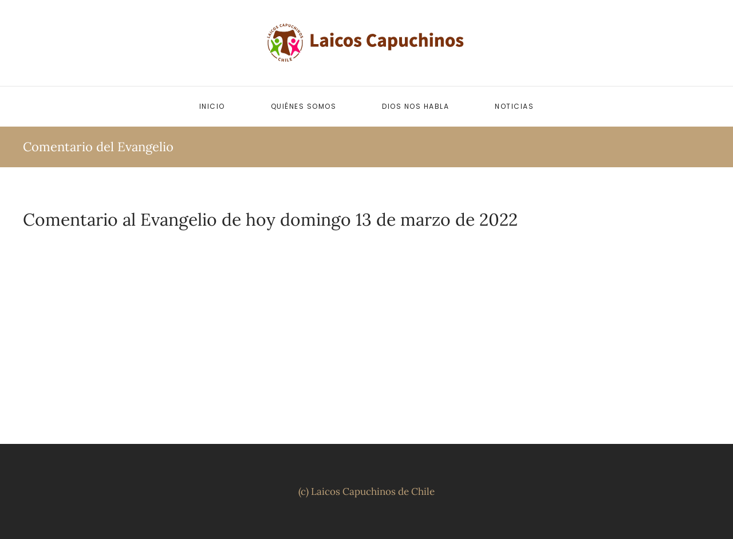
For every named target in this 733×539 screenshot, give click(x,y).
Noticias (514, 106)
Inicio (212, 106)
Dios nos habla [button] (415, 106)
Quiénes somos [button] (304, 106)
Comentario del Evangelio (98, 147)
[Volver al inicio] (366, 43)
